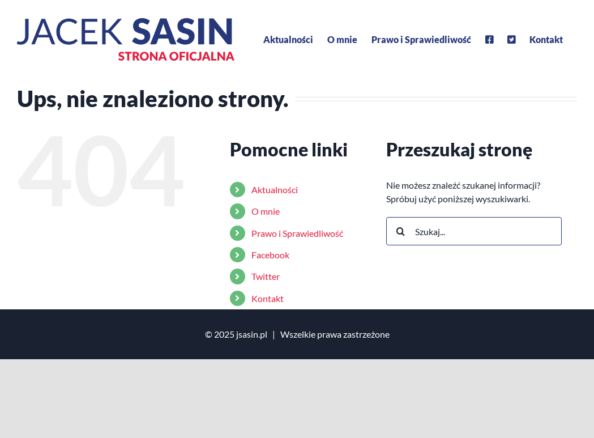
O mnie (265, 211)
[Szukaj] (400, 231)
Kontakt (267, 298)
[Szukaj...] (474, 231)
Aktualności (274, 189)
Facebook (270, 254)
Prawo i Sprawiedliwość (297, 233)
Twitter (265, 276)
